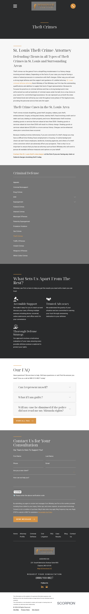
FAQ (51, 534)
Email (48, 463)
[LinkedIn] (42, 587)
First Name (17, 456)
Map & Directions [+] (44, 569)
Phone (15, 463)
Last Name (49, 456)
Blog (66, 534)
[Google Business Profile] (47, 587)
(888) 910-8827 (44, 578)
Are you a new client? (20, 470)
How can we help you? (21, 477)
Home (15, 534)
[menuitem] (44, 182)
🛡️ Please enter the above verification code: (29, 495)
